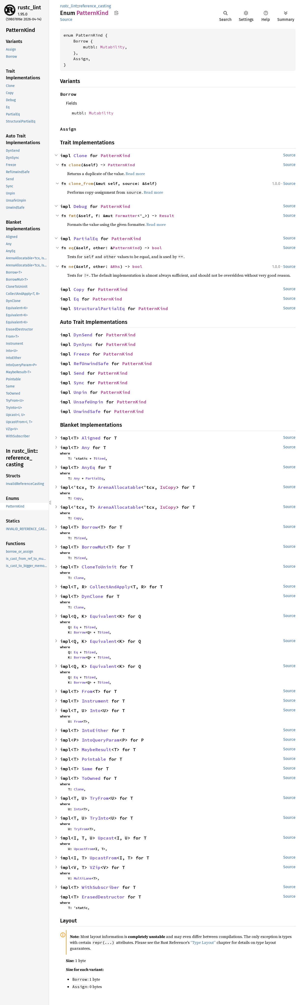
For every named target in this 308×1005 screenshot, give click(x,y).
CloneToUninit (99, 567)
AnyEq (88, 467)
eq (71, 247)
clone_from (81, 183)
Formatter (126, 215)
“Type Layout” (203, 942)
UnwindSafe (87, 411)
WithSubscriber (100, 887)
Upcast (106, 838)
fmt (72, 215)
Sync (79, 382)
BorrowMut (94, 547)
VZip (95, 867)
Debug (80, 206)
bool (157, 247)
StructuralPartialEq (99, 308)
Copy (79, 289)
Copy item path (116, 13)
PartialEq (86, 238)
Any (86, 447)
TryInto (99, 818)
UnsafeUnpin (88, 402)
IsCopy (168, 487)
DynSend (83, 335)
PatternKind (115, 155)
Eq (76, 299)
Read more (135, 173)
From (87, 691)
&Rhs (115, 266)
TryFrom (99, 798)
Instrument (95, 701)
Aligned (91, 438)
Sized (100, 458)
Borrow (90, 527)
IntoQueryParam (100, 740)
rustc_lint (29, 7)
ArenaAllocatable (119, 487)
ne (71, 266)
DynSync (83, 344)
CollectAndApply (110, 587)
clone (75, 164)
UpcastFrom (83, 849)
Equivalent (103, 616)
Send (79, 373)
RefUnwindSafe (91, 363)
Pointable (94, 759)
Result (166, 215)
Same (87, 768)
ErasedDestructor (103, 897)
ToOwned (91, 778)
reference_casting (95, 6)
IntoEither (95, 730)
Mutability (112, 46)
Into (95, 710)
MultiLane (82, 878)
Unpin (80, 392)
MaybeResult (96, 749)
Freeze (82, 354)
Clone (80, 155)
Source (66, 19)
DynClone (92, 596)
